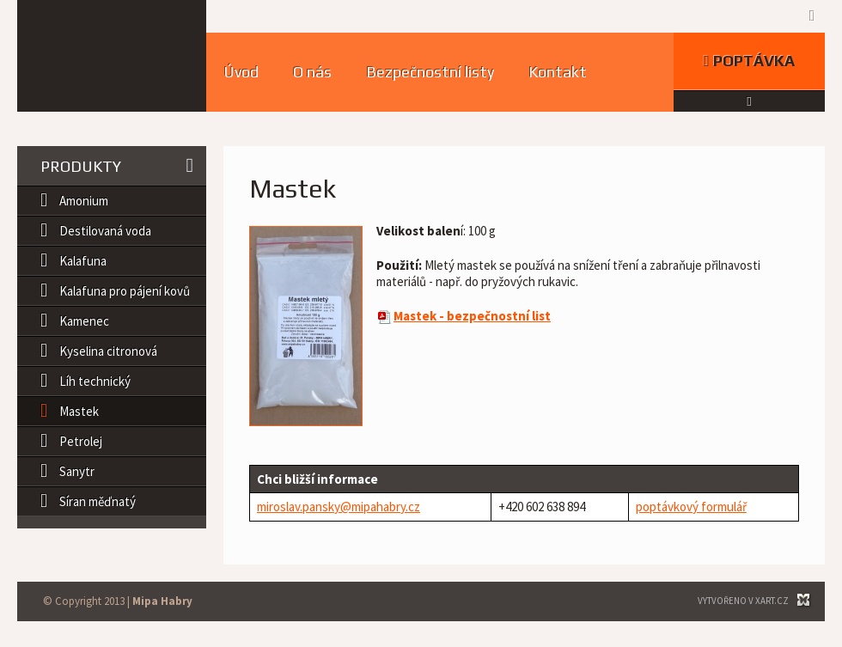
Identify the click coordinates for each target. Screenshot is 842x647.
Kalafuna (83, 261)
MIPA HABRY (111, 56)
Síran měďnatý (97, 501)
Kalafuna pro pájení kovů (124, 291)
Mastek (79, 411)
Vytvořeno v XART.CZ (743, 601)
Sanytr (77, 471)
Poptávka (749, 61)
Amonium (83, 200)
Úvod (241, 72)
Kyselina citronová (108, 351)
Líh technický (95, 381)
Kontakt (557, 72)
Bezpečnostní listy (430, 72)
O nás (312, 72)
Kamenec (84, 321)
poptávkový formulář (691, 506)
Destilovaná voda (105, 231)
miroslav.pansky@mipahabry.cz (338, 506)
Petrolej (80, 441)
